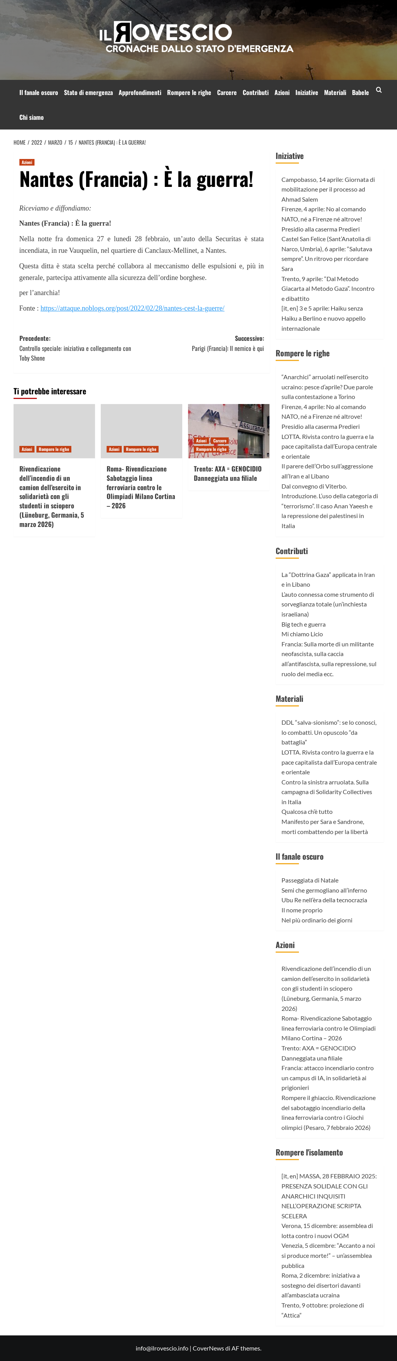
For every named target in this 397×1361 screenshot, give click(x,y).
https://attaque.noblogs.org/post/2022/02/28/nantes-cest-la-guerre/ (133, 308)
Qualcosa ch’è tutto (307, 811)
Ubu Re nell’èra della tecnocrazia (324, 899)
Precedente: (80, 348)
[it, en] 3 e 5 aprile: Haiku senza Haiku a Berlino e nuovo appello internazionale (323, 318)
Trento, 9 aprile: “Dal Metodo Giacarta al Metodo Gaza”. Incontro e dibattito (328, 288)
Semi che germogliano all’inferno (324, 890)
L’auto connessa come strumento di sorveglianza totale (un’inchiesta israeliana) (327, 604)
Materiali (335, 92)
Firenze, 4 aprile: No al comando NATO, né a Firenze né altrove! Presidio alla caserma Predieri (323, 218)
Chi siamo (31, 117)
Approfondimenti (140, 92)
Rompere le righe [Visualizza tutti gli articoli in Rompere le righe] (54, 449)
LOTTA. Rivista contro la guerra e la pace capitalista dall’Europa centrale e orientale (329, 446)
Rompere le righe (189, 92)
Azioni (282, 92)
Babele (360, 92)
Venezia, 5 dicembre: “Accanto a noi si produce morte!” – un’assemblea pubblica (328, 1255)
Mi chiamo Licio (302, 633)
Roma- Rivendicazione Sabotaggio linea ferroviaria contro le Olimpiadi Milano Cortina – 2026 (141, 487)
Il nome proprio (302, 910)
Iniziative (306, 92)
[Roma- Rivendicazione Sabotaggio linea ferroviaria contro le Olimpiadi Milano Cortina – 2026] (141, 431)
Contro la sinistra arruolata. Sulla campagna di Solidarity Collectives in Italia (326, 791)
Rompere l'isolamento (309, 1152)
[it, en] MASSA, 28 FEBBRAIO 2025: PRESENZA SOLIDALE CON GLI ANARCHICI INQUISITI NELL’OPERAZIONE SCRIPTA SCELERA (329, 1195)
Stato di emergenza (88, 92)
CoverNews (208, 1348)
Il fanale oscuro (38, 92)
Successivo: (203, 343)
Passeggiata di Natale (309, 880)
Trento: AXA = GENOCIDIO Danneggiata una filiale (228, 473)
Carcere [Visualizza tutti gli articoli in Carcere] (219, 440)
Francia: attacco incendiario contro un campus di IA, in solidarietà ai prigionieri (327, 1077)
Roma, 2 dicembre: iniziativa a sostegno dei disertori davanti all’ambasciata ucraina (321, 1285)
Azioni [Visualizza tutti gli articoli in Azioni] (27, 162)
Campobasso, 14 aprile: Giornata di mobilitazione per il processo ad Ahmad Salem (328, 189)
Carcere (227, 92)
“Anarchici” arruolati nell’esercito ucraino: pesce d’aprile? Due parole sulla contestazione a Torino (327, 386)
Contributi (256, 92)
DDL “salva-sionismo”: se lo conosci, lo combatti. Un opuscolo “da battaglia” (328, 732)
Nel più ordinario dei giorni (316, 920)
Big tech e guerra (303, 624)
